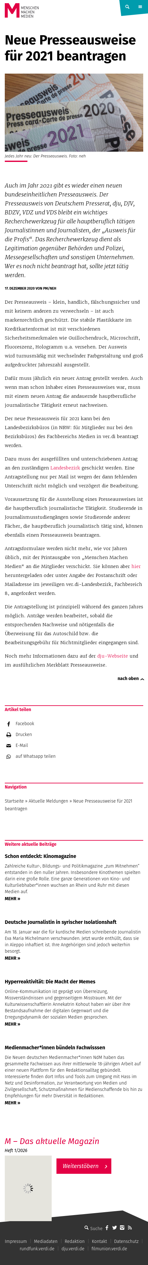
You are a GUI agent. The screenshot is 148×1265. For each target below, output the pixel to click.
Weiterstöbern (81, 1166)
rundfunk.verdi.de (36, 1249)
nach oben (128, 678)
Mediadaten (46, 1241)
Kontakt (99, 1241)
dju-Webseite (112, 656)
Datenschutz (126, 1241)
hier (136, 566)
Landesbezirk (65, 468)
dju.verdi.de (73, 1249)
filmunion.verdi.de (109, 1249)
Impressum (16, 1241)
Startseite (14, 801)
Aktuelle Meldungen (48, 801)
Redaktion (75, 1241)
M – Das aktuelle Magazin (52, 1141)
